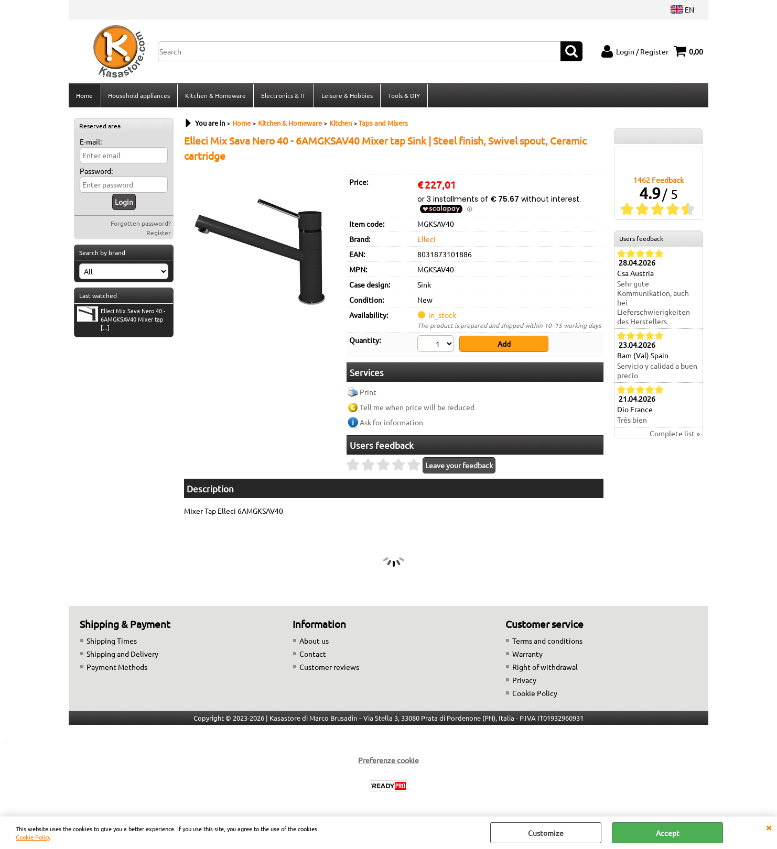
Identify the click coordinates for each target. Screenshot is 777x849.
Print (368, 393)
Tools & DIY (403, 96)
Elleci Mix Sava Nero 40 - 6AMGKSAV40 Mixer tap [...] (121, 320)
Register (158, 233)
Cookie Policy (33, 837)
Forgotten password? (141, 224)
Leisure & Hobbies (346, 96)
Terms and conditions (547, 641)
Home (84, 96)
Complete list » (675, 434)
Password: (96, 172)
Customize (546, 832)
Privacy (524, 680)
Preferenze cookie (388, 760)
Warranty (527, 654)
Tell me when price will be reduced (417, 408)
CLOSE (768, 827)
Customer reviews (329, 667)
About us (314, 641)
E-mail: (91, 142)
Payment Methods (117, 667)
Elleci (426, 240)
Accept (667, 832)
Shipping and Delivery (122, 654)
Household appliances (139, 96)
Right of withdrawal (545, 667)
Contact (312, 654)
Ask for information (391, 423)
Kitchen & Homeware (215, 96)
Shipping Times (112, 641)
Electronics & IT (283, 96)
